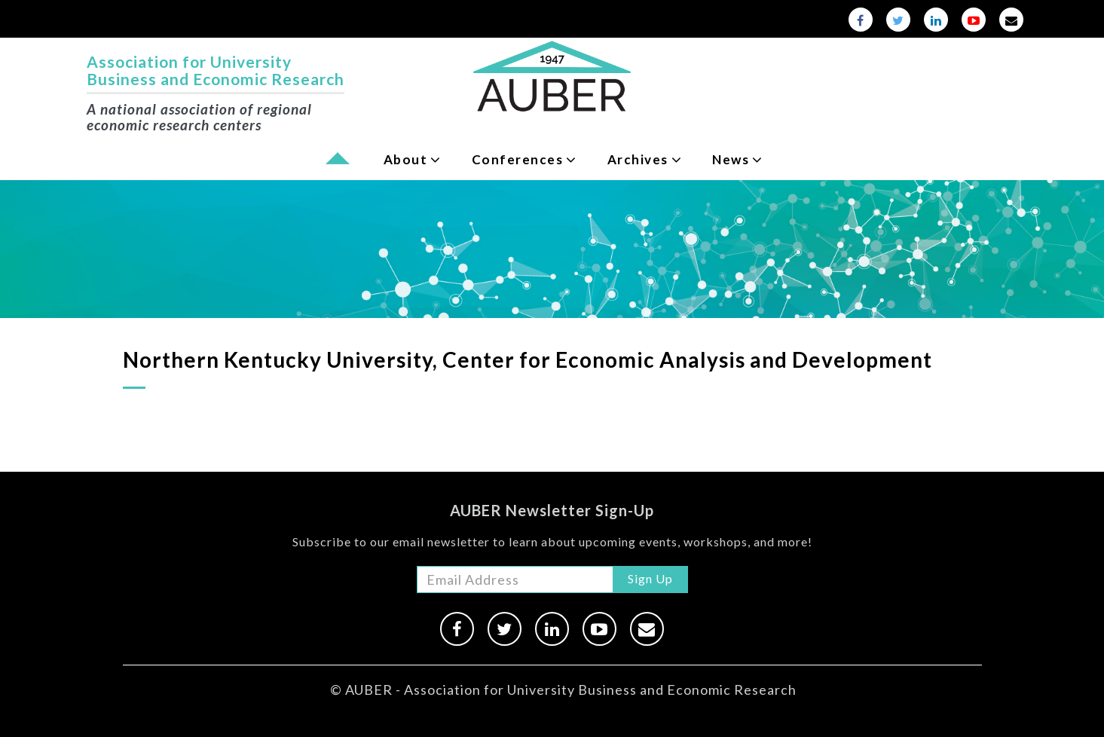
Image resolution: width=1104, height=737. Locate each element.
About (406, 159)
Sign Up (650, 578)
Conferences (518, 159)
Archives (637, 159)
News (730, 159)
